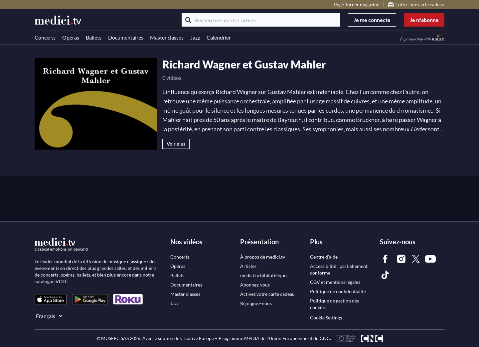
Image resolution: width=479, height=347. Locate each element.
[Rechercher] (188, 20)
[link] (51, 299)
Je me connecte (372, 20)
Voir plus (176, 144)
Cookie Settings (326, 317)
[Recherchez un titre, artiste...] (261, 20)
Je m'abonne (424, 20)
